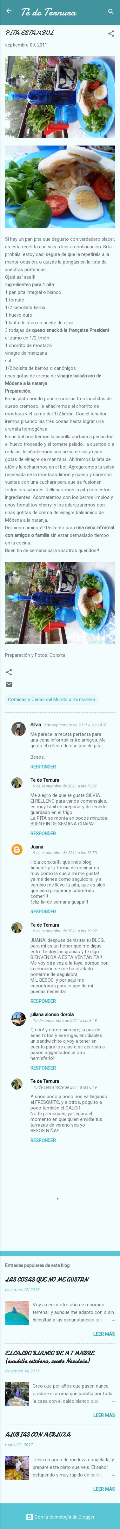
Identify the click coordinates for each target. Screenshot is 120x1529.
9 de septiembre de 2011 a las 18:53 (65, 852)
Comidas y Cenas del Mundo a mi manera (51, 699)
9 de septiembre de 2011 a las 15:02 (65, 786)
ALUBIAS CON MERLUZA (37, 1435)
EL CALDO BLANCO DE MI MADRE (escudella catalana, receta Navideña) (49, 1357)
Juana (36, 847)
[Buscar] (111, 12)
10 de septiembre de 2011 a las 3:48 (65, 1020)
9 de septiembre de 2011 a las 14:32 (75, 725)
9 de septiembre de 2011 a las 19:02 (65, 931)
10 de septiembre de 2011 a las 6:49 (65, 1087)
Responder (43, 766)
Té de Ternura (48, 12)
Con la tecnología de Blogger (60, 1517)
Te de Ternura (44, 780)
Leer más (104, 1334)
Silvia (35, 725)
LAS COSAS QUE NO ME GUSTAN (46, 1280)
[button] (111, 35)
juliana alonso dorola (52, 1014)
